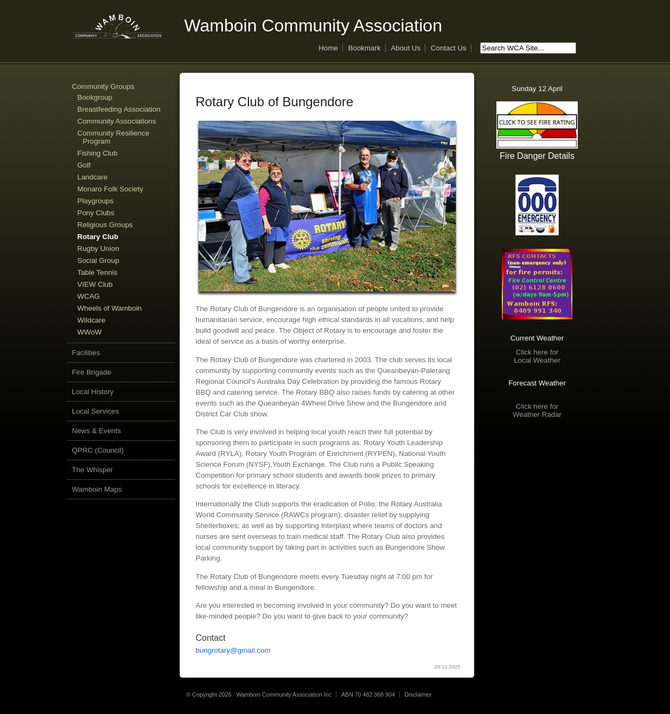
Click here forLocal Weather (537, 356)
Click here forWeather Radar (537, 410)
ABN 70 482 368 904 (368, 694)
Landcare (93, 177)
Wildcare (92, 320)
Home (328, 48)
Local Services (95, 411)
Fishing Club (98, 153)
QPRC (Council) (98, 450)
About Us (405, 48)
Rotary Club (98, 237)
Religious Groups (105, 225)
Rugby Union (98, 249)
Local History (93, 392)
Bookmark (364, 48)
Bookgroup (95, 97)
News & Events (96, 431)
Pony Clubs (96, 213)
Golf (84, 165)
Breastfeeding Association (119, 109)
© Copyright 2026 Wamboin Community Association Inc (259, 694)
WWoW (90, 332)
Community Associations (117, 121)
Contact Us (449, 48)
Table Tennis (98, 272)
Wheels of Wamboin (110, 308)
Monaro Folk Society (110, 189)
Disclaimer (418, 694)
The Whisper (92, 470)
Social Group (98, 260)
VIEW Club (95, 284)
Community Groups (103, 86)
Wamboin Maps (97, 489)
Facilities (86, 353)
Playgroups (96, 201)
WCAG (89, 296)
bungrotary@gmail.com (233, 650)
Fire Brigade (92, 372)
